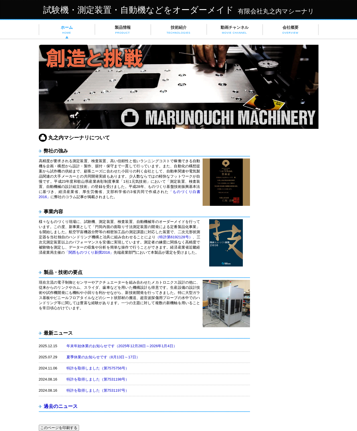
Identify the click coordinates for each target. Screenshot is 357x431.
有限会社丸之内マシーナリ (276, 11)
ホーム (67, 29)
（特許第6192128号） (174, 237)
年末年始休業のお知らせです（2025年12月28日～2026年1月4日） (121, 346)
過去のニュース (61, 406)
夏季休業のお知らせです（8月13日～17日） (103, 357)
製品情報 (123, 29)
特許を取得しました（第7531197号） (97, 390)
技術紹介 (179, 29)
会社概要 (290, 29)
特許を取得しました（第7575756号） (97, 368)
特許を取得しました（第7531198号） (97, 379)
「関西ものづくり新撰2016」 (89, 252)
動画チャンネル (235, 29)
